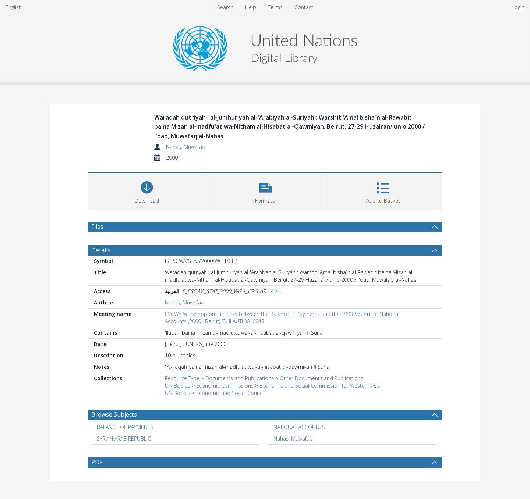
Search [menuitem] (225, 7)
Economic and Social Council (230, 392)
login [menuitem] (518, 7)
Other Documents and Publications (321, 378)
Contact (303, 7)
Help (250, 7)
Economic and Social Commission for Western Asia (320, 385)
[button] (265, 190)
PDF (275, 291)
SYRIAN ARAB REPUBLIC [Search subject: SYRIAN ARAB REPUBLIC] (124, 438)
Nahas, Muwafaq (185, 146)
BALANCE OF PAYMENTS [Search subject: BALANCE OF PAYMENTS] (125, 427)
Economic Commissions (225, 385)
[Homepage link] (265, 46)
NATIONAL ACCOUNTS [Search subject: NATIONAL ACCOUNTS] (299, 427)
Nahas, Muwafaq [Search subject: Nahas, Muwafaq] (293, 438)
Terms (275, 7)
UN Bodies (177, 385)
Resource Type (182, 378)
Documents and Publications (239, 378)
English (14, 7)
